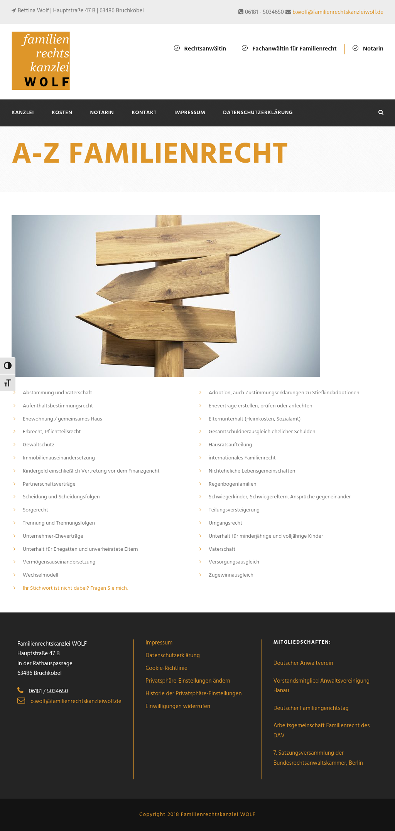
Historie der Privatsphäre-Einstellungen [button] (193, 693)
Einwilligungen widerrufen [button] (177, 706)
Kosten (62, 112)
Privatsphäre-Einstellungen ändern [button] (187, 681)
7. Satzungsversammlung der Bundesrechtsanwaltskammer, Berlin (318, 758)
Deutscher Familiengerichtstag (311, 708)
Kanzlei (23, 112)
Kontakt (144, 112)
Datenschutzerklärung (258, 112)
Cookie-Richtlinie (166, 668)
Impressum (189, 112)
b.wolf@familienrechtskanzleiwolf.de (337, 12)
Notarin (102, 112)
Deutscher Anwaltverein (303, 663)
